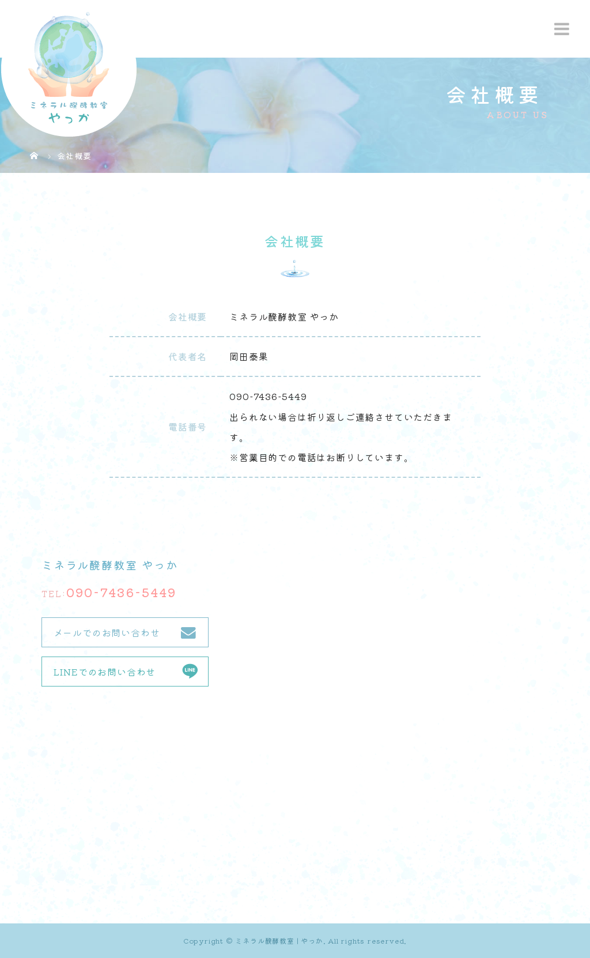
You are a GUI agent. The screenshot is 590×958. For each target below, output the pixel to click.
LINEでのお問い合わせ (105, 671)
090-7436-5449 (121, 592)
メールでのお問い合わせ (107, 632)
